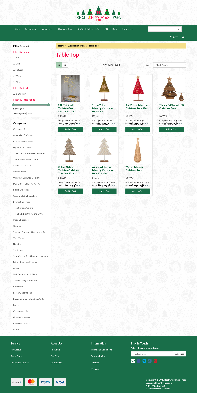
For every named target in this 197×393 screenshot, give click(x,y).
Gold (18, 63)
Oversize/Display (21, 323)
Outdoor (17, 226)
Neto (168, 389)
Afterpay (95, 362)
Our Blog (55, 356)
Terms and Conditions (101, 349)
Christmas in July (21, 311)
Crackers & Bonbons (23, 141)
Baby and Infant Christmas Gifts (28, 299)
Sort (148, 65)
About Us (48, 29)
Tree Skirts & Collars (23, 207)
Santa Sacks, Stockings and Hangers (30, 256)
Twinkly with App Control (25, 159)
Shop (17, 29)
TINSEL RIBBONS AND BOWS (28, 213)
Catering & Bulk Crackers (25, 196)
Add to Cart (70, 129)
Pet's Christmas (21, 219)
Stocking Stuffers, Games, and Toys (30, 232)
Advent (16, 268)
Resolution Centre (20, 362)
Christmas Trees (21, 129)
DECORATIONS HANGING (26, 183)
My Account (16, 349)
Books (16, 305)
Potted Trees (19, 171)
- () (173, 36)
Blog (115, 29)
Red (17, 57)
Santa (16, 329)
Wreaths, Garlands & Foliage (26, 177)
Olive (18, 82)
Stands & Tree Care (22, 165)
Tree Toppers (19, 238)
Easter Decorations (22, 292)
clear (30, 113)
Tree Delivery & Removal (25, 280)
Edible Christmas (21, 189)
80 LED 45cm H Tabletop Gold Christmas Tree (66, 108)
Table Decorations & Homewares (29, 153)
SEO (158, 382)
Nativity (17, 244)
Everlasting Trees (21, 201)
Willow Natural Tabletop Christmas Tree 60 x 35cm (68, 170)
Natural (19, 69)
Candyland (18, 286)
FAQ (106, 29)
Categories (31, 29)
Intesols (168, 382)
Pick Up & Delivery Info (88, 29)
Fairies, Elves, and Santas (25, 262)
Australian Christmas (23, 135)
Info (79, 123)
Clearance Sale (65, 29)
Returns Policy (98, 356)
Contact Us (127, 29)
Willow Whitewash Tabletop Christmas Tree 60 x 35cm (102, 170)
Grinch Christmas (21, 317)
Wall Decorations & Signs (25, 274)
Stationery (18, 250)
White (19, 76)
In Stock (21, 93)
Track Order (16, 356)
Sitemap (95, 369)
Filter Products (21, 46)
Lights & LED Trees (22, 147)
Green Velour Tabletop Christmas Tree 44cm (102, 108)
